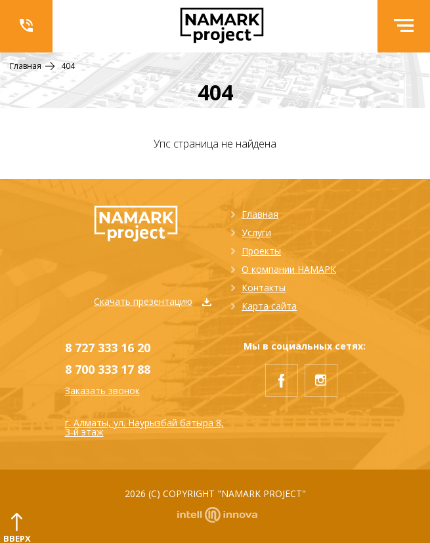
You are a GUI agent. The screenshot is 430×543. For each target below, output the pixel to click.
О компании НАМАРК (289, 269)
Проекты (261, 251)
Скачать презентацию (152, 301)
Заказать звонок (102, 390)
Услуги (256, 232)
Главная (260, 214)
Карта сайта (269, 306)
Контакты (264, 287)
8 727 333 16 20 (107, 347)
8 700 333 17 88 (107, 369)
